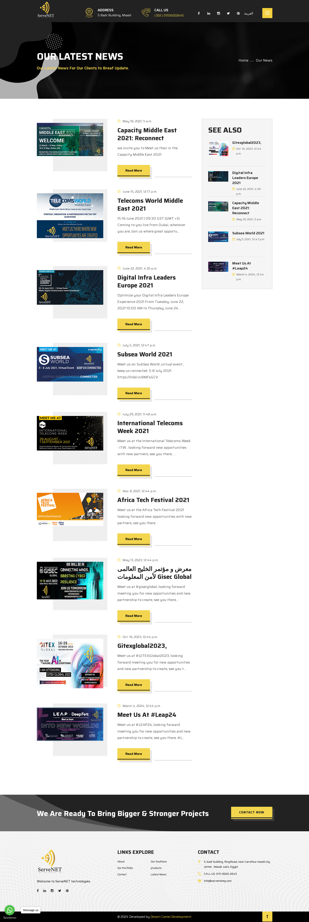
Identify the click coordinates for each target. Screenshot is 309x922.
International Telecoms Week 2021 (150, 427)
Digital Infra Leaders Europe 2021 (146, 281)
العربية (248, 13)
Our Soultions (159, 861)
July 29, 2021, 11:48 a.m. (137, 414)
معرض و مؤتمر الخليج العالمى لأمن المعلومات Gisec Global (154, 572)
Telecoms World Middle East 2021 (150, 204)
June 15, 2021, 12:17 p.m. (137, 191)
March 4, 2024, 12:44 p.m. (139, 705)
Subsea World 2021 (144, 354)
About (121, 861)
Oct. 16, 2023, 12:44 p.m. (137, 636)
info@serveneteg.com (217, 881)
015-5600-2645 (226, 874)
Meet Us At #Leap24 (146, 714)
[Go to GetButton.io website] (9, 918)
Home (243, 60)
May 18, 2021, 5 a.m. (134, 121)
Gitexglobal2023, (142, 645)
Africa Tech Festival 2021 (153, 500)
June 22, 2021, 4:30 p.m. (137, 268)
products (156, 868)
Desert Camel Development (171, 916)
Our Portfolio (125, 868)
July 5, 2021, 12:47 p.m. (136, 345)
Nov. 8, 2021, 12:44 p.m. (136, 491)
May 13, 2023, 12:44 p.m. (137, 560)
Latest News (158, 874)
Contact (122, 874)
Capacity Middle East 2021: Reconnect (147, 134)
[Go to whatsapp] (10, 910)
